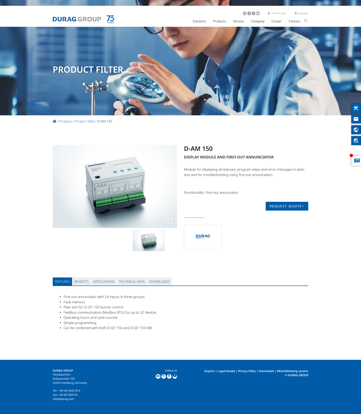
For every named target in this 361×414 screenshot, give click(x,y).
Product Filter (85, 121)
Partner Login (277, 13)
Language (301, 13)
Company (258, 21)
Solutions (199, 21)
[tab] (62, 281)
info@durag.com (63, 399)
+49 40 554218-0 (69, 391)
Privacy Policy (247, 371)
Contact (294, 21)
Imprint (209, 371)
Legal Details (226, 371)
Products (219, 21)
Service (238, 21)
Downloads (266, 371)
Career (276, 21)
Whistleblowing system (292, 371)
